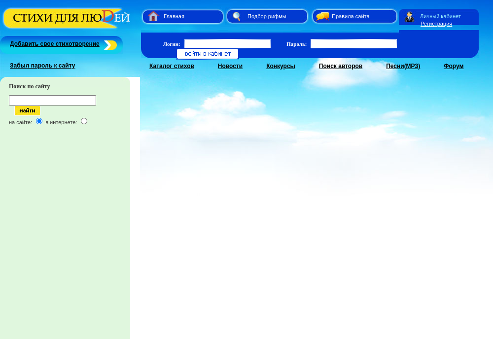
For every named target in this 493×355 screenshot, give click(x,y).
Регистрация (436, 24)
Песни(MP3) (403, 66)
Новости (230, 66)
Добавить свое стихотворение (55, 43)
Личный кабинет (440, 16)
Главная (174, 16)
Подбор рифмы (266, 16)
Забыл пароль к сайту (42, 65)
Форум (453, 66)
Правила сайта (351, 16)
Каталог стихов (171, 66)
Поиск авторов (340, 66)
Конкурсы (280, 66)
